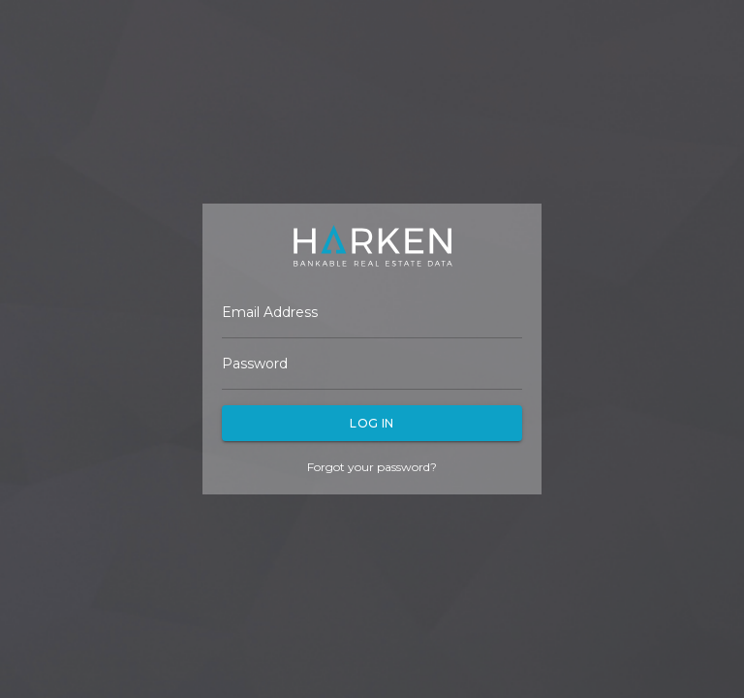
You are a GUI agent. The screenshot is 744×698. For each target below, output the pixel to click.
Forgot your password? (372, 467)
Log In (372, 423)
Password (255, 363)
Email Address (270, 312)
